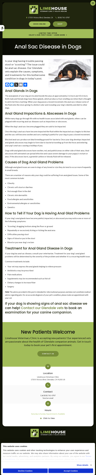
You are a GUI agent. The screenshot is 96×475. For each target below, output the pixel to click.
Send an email (48, 398)
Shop (60, 24)
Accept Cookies (71, 471)
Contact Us (48, 354)
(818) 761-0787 (64, 18)
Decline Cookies (25, 471)
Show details (82, 465)
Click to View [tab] (49, 418)
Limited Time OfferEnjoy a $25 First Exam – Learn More (47, 34)
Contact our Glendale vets (42, 308)
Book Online (40, 24)
